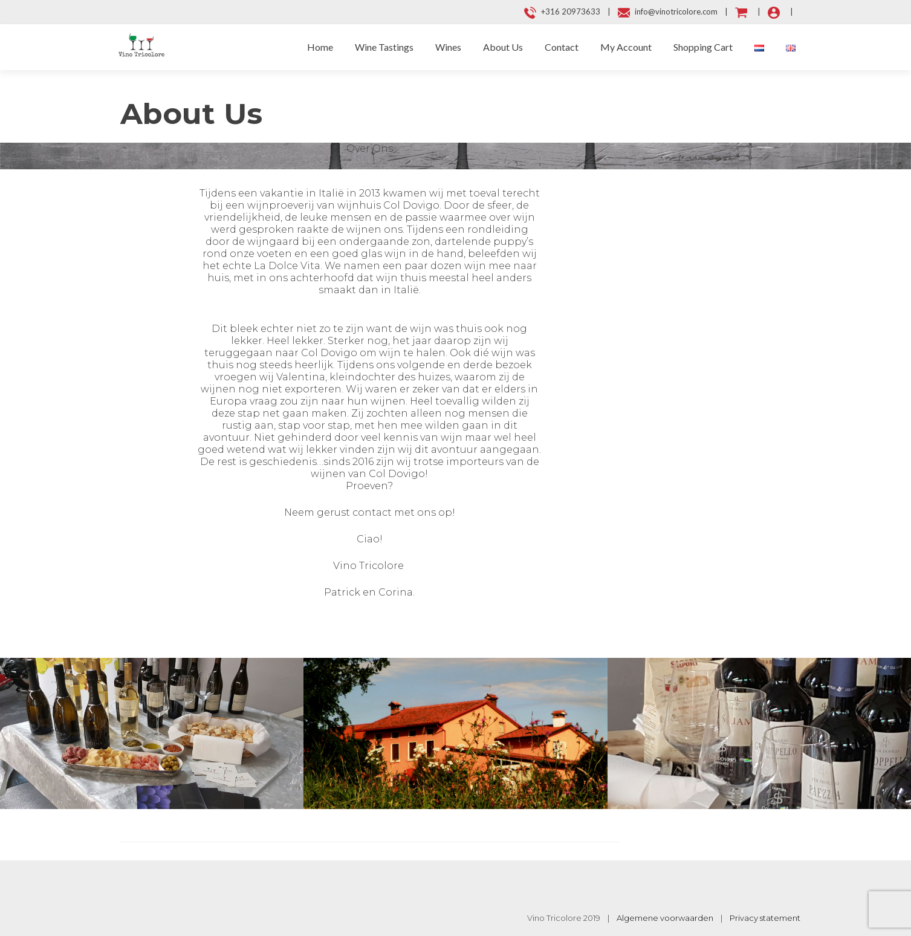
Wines (448, 47)
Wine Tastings (384, 47)
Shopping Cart (703, 47)
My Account (626, 47)
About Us (503, 47)
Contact (562, 47)
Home (320, 47)
